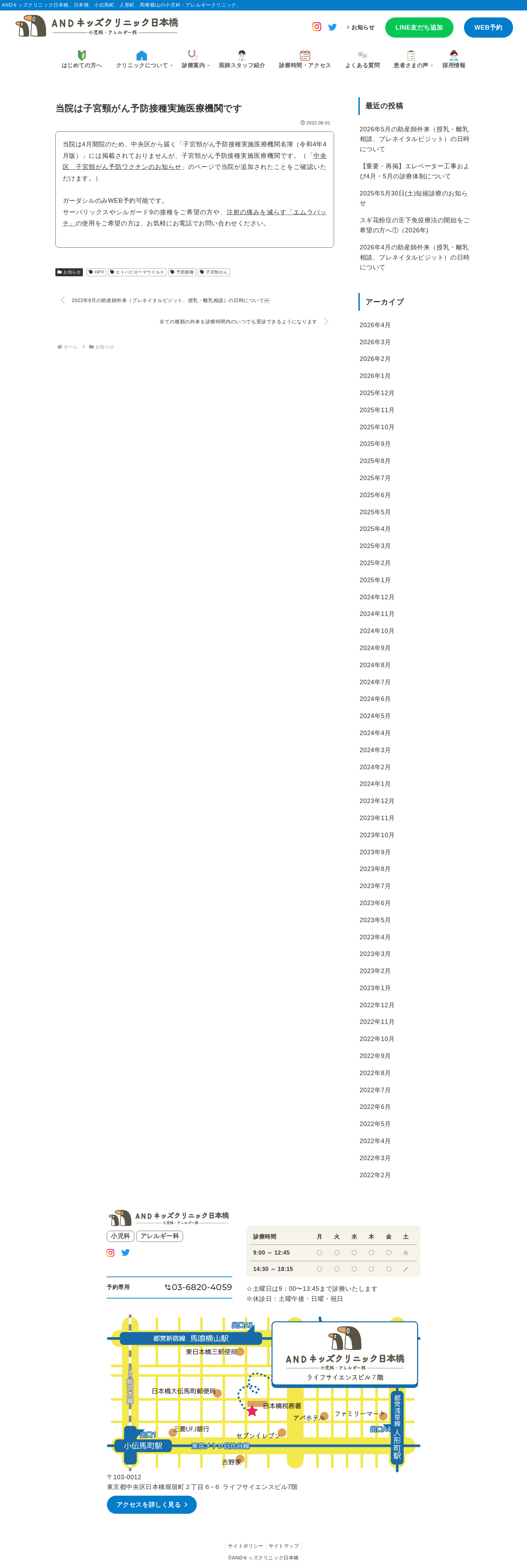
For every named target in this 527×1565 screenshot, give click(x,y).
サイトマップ (285, 1545)
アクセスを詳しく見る (149, 1504)
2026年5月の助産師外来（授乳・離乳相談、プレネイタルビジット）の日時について (415, 139)
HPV (96, 272)
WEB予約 (488, 27)
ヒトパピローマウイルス (137, 272)
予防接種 (182, 272)
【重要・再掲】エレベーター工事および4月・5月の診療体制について (415, 171)
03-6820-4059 (202, 1287)
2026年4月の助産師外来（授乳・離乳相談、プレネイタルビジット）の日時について (415, 257)
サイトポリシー (244, 1545)
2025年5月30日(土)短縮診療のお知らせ (414, 198)
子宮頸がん (214, 272)
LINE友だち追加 (419, 27)
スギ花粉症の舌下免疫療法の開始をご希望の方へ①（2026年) (415, 225)
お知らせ (362, 27)
